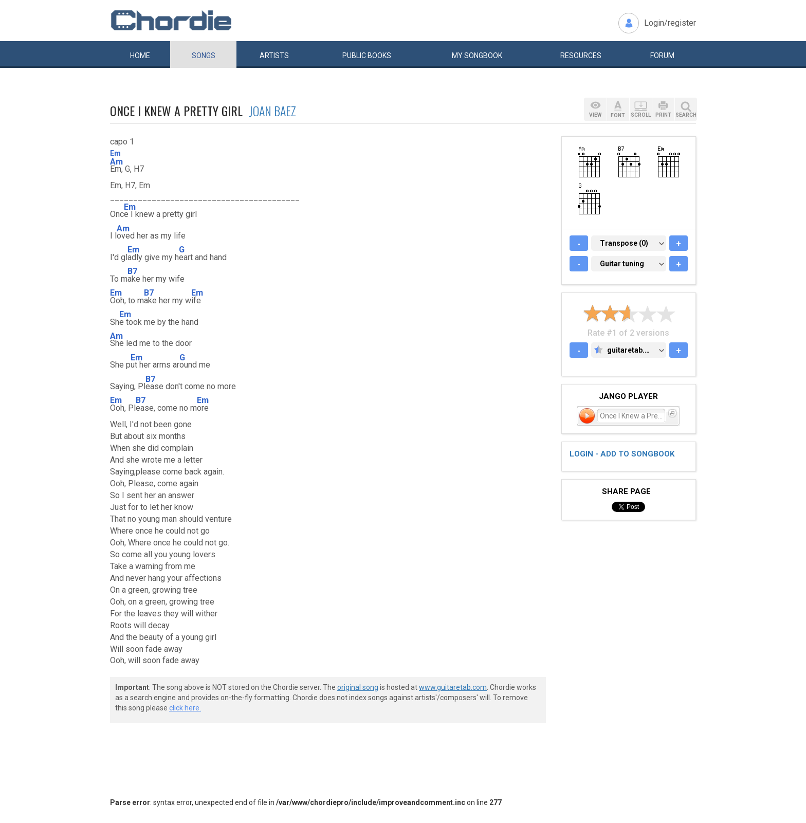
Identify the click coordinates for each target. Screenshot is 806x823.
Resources (580, 55)
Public (366, 55)
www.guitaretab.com (453, 687)
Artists (274, 55)
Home (140, 55)
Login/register (670, 23)
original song (357, 687)
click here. (185, 708)
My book (477, 55)
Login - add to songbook (622, 454)
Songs (203, 55)
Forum (662, 55)
